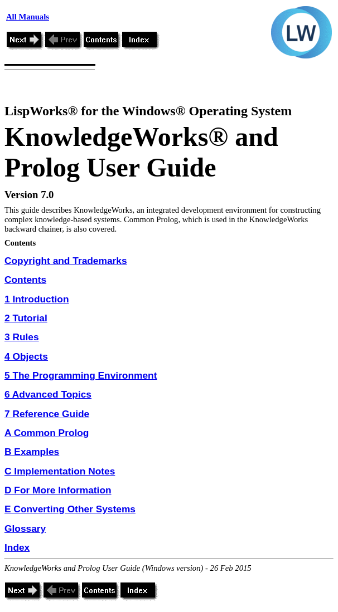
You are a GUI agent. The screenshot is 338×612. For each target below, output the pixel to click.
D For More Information (58, 490)
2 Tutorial (25, 318)
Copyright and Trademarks (65, 260)
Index (17, 547)
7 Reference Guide (46, 413)
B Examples (31, 451)
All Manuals (27, 16)
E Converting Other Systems (70, 509)
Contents (25, 279)
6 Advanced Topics (47, 394)
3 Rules (21, 336)
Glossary (25, 528)
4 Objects (26, 356)
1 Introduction (36, 299)
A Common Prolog (46, 432)
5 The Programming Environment (80, 375)
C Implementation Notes (59, 471)
